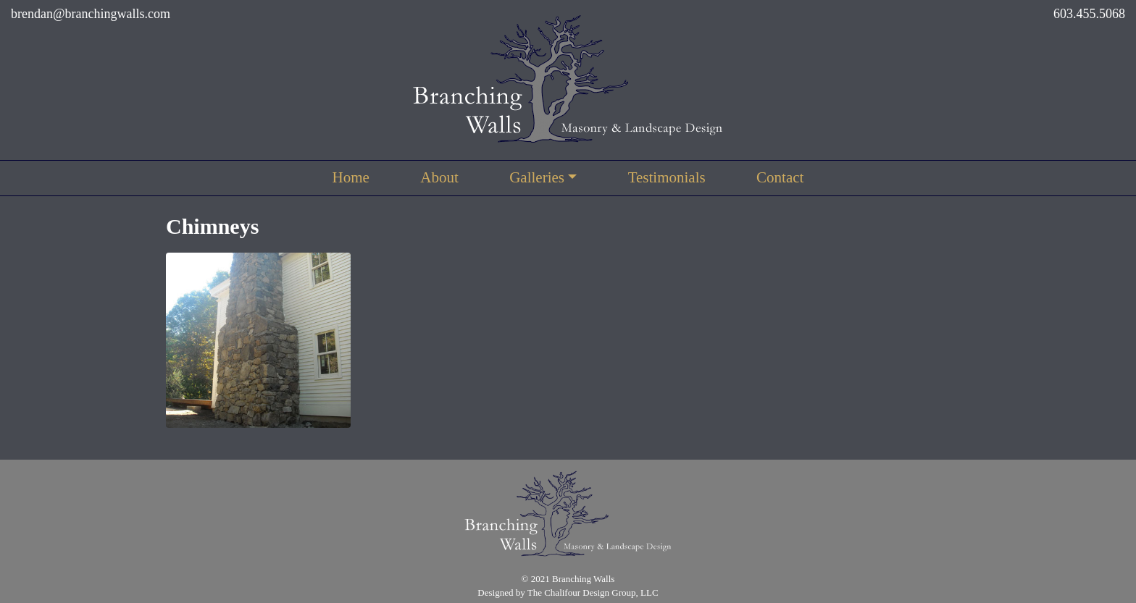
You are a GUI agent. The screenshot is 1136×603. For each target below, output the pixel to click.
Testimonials (667, 177)
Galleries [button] (536, 177)
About (439, 177)
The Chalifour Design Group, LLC (593, 592)
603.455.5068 (1089, 14)
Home (351, 177)
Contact (779, 177)
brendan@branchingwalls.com (90, 14)
